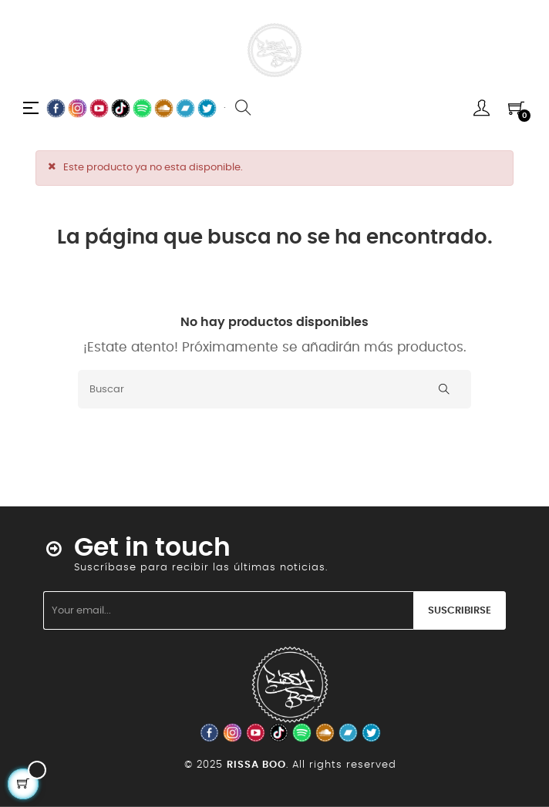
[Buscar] (274, 389)
